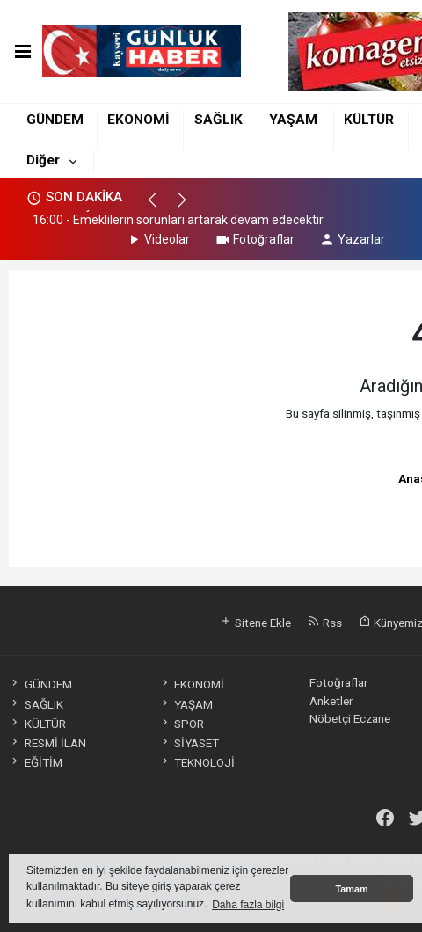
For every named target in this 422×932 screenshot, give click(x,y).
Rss (325, 622)
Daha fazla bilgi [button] (248, 905)
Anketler (331, 701)
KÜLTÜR (369, 119)
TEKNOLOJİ (197, 762)
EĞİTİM (35, 762)
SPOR (181, 724)
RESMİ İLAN (47, 743)
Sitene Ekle (255, 622)
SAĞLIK (218, 119)
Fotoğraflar (255, 239)
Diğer (43, 160)
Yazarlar (352, 239)
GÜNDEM (55, 119)
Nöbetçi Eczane (349, 718)
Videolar (158, 239)
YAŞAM (293, 119)
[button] (160, 207)
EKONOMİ (138, 119)
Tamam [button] (351, 889)
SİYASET (189, 743)
